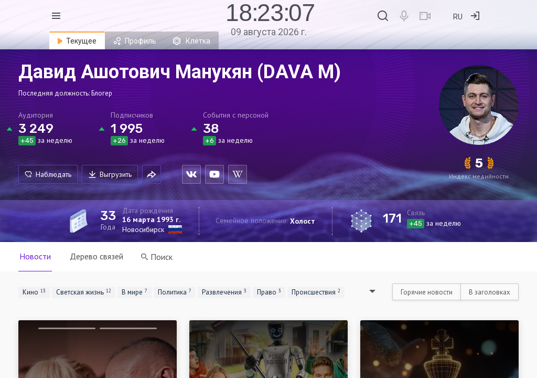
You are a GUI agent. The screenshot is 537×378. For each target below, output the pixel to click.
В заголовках (489, 292)
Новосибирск (143, 229)
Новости (35, 256)
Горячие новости (427, 292)
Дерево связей (96, 256)
